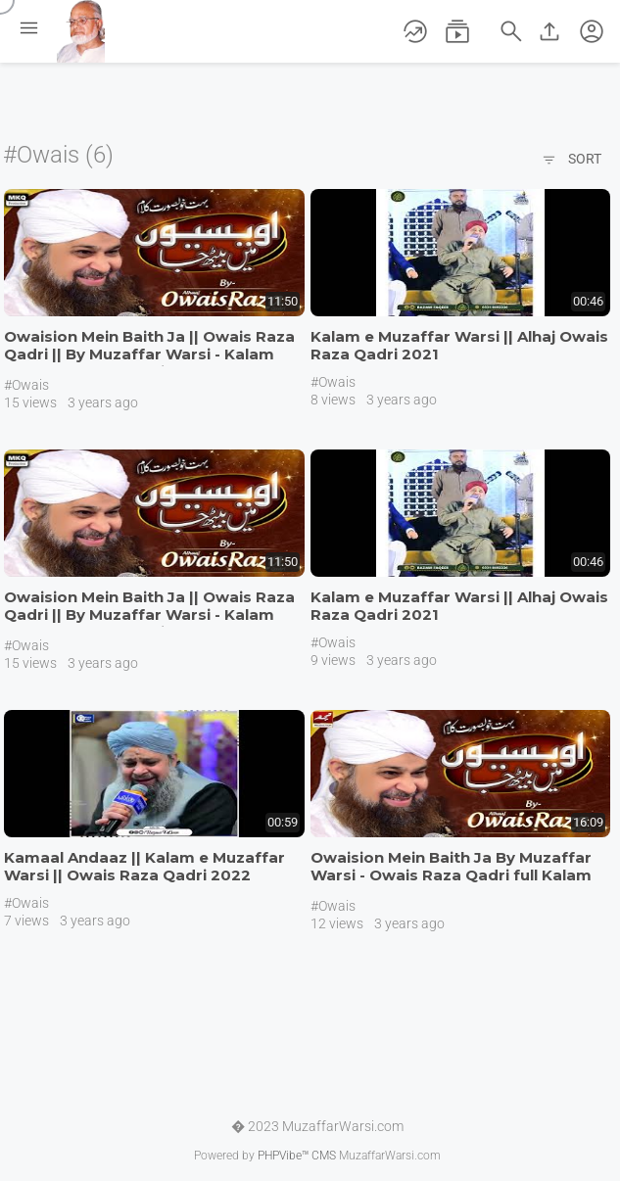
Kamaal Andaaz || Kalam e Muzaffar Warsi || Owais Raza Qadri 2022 (144, 866)
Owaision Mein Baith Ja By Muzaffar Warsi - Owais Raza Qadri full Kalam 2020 (451, 875)
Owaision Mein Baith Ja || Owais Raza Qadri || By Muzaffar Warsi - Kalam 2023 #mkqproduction (149, 354)
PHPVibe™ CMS (297, 1155)
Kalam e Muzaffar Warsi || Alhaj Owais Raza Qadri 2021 (459, 345)
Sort (571, 160)
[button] (591, 31)
